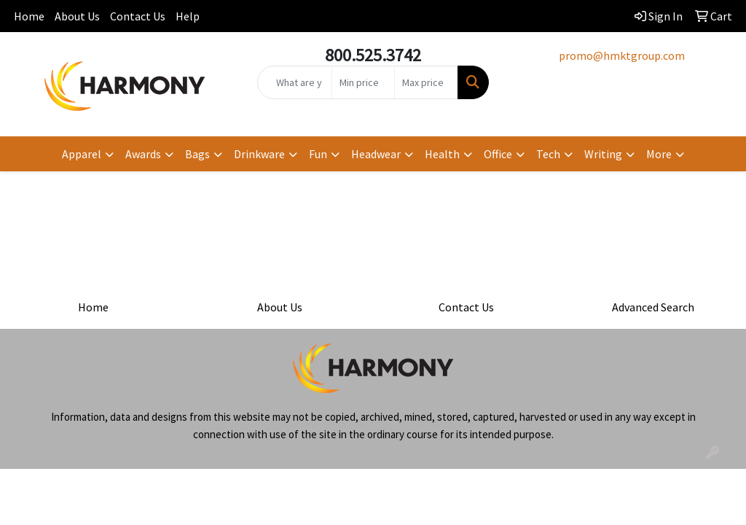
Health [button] (442, 154)
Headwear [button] (376, 154)
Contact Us (137, 16)
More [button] (659, 154)
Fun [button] (318, 154)
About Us (77, 16)
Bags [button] (197, 154)
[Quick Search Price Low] (363, 82)
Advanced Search (653, 307)
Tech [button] (548, 154)
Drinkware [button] (259, 154)
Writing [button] (603, 154)
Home (29, 16)
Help (188, 16)
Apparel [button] (81, 154)
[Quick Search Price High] (426, 82)
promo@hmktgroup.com (622, 55)
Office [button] (498, 154)
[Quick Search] (294, 82)
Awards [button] (143, 154)
